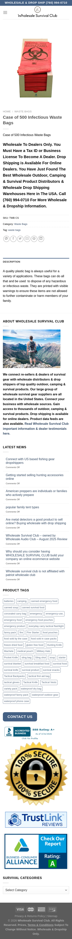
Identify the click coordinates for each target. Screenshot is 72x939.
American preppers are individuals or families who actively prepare (36, 492)
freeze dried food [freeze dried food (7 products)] (13, 645)
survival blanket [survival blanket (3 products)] (12, 663)
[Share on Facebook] (13, 239)
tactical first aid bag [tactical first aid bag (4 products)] (39, 676)
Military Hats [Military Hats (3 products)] (43, 651)
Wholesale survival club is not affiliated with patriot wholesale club (35, 573)
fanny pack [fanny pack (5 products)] (10, 632)
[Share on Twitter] (20, 239)
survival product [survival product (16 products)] (30, 670)
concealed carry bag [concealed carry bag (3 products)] (15, 613)
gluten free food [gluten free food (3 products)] (34, 645)
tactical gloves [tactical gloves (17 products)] (11, 682)
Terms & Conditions (40, 924)
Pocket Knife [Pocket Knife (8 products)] (11, 657)
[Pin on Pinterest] (34, 239)
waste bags (14, 230)
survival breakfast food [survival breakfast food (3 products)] (37, 663)
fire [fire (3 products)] (21, 632)
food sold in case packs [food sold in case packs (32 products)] (43, 638)
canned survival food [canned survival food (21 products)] (33, 607)
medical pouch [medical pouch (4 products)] (25, 651)
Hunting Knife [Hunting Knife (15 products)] (54, 645)
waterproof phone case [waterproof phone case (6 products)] (16, 701)
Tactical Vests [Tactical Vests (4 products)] (48, 682)
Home (7, 111)
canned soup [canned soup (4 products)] (11, 607)
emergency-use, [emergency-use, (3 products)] (54, 613)
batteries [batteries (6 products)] (8, 601)
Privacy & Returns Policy (30, 916)
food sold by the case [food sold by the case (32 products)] (15, 638)
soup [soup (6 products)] (52, 657)
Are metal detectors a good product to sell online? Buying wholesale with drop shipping (36, 521)
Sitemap (52, 916)
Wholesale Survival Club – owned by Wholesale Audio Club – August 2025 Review (36, 537)
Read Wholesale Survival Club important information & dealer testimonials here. (36, 428)
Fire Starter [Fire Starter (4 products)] (33, 632)
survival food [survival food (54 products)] (60, 663)
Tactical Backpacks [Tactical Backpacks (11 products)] (14, 676)
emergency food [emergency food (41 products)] (13, 619)
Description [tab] (11, 261)
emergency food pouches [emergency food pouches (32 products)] (39, 619)
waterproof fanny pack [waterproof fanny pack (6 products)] (16, 694)
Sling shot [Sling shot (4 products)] (40, 657)
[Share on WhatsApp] (6, 239)
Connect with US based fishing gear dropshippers (30, 460)
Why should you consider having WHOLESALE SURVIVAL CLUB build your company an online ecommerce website (35, 555)
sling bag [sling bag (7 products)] (26, 657)
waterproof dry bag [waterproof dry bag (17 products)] (31, 688)
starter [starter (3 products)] (62, 657)
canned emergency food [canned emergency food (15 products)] (44, 601)
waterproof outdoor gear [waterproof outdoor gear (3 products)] (45, 694)
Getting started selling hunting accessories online (35, 476)
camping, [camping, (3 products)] (22, 601)
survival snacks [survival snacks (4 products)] (51, 670)
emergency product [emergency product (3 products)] (14, 626)
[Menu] (5, 12)
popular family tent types (22, 507)
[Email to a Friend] (27, 239)
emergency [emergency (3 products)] (36, 613)
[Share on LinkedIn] (41, 239)
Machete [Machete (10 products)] (8, 651)
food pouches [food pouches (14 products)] (50, 632)
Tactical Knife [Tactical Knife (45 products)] (30, 682)
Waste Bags (22, 111)
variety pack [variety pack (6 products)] (10, 688)
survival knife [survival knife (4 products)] (11, 670)
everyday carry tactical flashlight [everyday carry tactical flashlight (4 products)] (46, 626)
